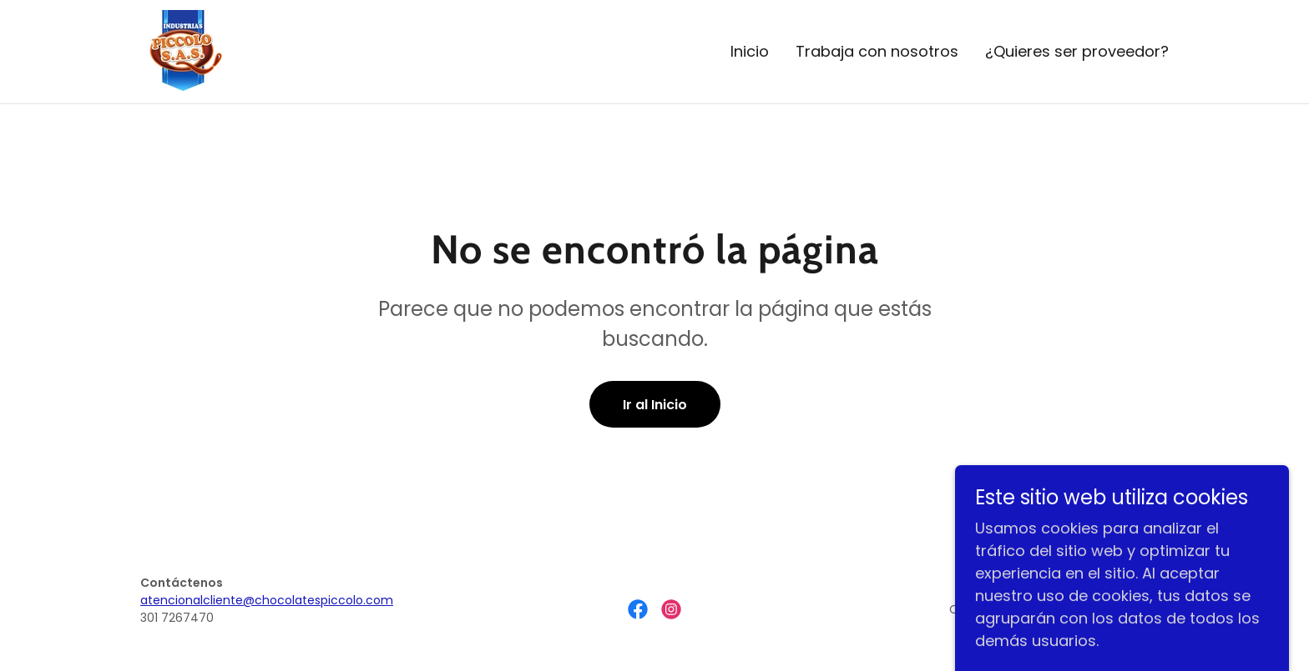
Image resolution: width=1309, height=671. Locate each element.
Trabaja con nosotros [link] (877, 51)
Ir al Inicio (655, 404)
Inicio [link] (749, 51)
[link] (182, 50)
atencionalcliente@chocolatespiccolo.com (266, 600)
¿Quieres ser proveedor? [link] (1077, 51)
